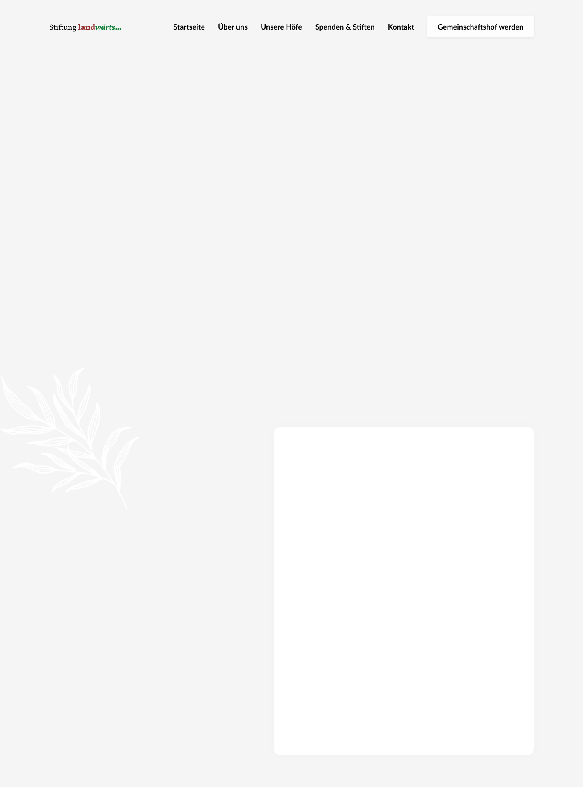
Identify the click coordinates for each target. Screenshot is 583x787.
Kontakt (401, 26)
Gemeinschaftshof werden (480, 26)
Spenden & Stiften (345, 26)
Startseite (189, 26)
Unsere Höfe (281, 26)
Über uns (233, 26)
